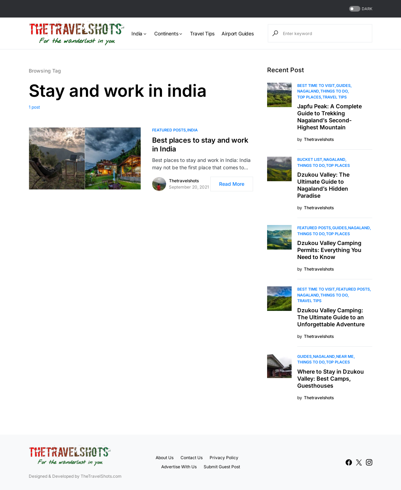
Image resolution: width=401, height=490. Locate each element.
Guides (343, 85)
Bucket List (309, 159)
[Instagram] (369, 462)
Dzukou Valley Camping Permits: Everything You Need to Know (329, 249)
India (192, 130)
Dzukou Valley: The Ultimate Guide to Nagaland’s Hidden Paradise (323, 185)
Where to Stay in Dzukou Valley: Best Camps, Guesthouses (330, 378)
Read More (231, 184)
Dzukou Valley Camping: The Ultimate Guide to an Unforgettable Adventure (331, 317)
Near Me (345, 356)
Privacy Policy (224, 457)
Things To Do (334, 91)
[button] (360, 9)
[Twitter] (359, 462)
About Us (165, 457)
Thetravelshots (184, 180)
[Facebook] (349, 462)
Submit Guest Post (222, 466)
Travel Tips (334, 97)
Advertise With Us (179, 466)
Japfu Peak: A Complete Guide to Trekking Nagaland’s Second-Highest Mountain (329, 117)
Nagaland (308, 91)
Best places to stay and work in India (200, 144)
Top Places (309, 97)
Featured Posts (169, 130)
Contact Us (192, 457)
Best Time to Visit (316, 85)
